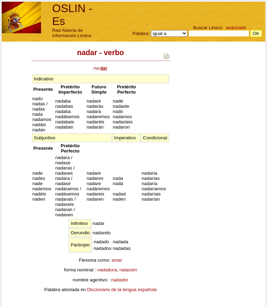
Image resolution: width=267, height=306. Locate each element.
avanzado (236, 27)
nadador (119, 279)
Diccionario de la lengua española (121, 289)
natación (128, 269)
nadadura (107, 269)
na (100, 68)
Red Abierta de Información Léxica (71, 33)
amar (117, 260)
